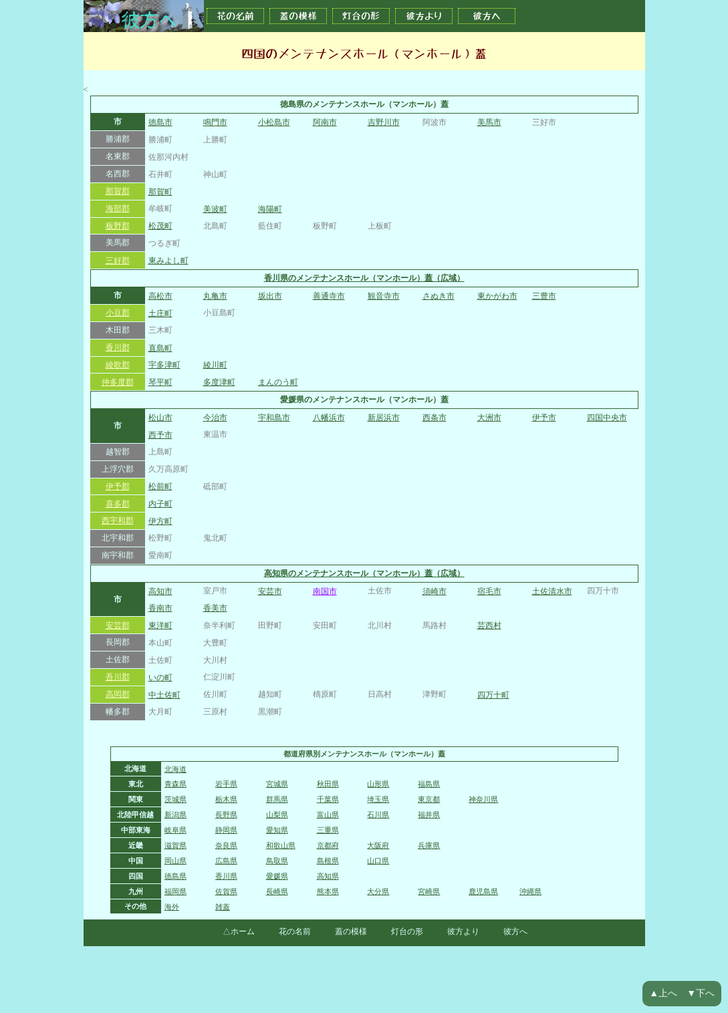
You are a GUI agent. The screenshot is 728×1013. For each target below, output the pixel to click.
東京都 (429, 799)
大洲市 (489, 417)
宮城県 (277, 784)
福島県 (429, 784)
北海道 (135, 768)
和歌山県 (280, 845)
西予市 (160, 435)
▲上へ (663, 993)
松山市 (160, 417)
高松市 (160, 296)
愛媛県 (277, 876)
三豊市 (544, 296)
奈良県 (226, 845)
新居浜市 (384, 417)
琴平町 (160, 382)
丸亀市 (215, 296)
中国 (135, 861)
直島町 (160, 348)
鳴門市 (215, 122)
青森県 (175, 784)
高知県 (328, 876)
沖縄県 (530, 891)
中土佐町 (164, 695)
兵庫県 (429, 845)
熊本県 (328, 891)
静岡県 (226, 830)
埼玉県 (378, 799)
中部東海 (135, 830)
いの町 (160, 677)
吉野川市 (384, 122)
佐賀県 (226, 891)
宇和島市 (274, 417)
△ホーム (239, 931)
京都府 (328, 845)
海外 (171, 907)
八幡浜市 (329, 417)
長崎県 (277, 891)
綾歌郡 (118, 365)
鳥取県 (277, 861)
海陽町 (270, 209)
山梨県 (277, 815)
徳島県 (175, 876)
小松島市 (274, 122)
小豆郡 (118, 312)
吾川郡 (118, 677)
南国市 (325, 591)
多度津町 (219, 382)
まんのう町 (278, 382)
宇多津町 (164, 365)
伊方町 (160, 521)
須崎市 (434, 591)
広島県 (226, 861)
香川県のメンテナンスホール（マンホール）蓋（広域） (364, 278)
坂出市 (270, 296)
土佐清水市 (552, 591)
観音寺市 (384, 296)
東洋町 (160, 625)
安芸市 (270, 591)
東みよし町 (168, 260)
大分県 (378, 891)
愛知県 (277, 830)
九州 (135, 891)
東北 (135, 784)
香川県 (226, 876)
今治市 (215, 417)
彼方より (424, 16)
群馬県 (277, 799)
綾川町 (215, 365)
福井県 (429, 815)
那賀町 (160, 191)
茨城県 (175, 799)
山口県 (378, 861)
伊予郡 (118, 486)
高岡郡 (118, 694)
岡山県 (175, 861)
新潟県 (175, 815)
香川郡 (118, 347)
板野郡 (118, 226)
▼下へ (701, 993)
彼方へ (487, 16)
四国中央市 (607, 417)
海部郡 (118, 208)
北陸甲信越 (135, 815)
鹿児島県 (483, 891)
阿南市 (325, 122)
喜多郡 (118, 504)
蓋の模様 (298, 16)
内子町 (160, 504)
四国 (135, 876)
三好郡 (118, 260)
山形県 (378, 784)
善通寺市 (329, 296)
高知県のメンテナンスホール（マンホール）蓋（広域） (364, 573)
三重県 (328, 830)
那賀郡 (118, 191)
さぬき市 (438, 296)
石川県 (378, 815)
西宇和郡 (118, 520)
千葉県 (328, 799)
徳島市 (160, 122)
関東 (135, 799)
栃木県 (226, 799)
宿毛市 (489, 591)
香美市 (215, 608)
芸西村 (489, 625)
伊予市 (544, 417)
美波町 (215, 209)
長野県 (226, 815)
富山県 (328, 815)
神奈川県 (483, 799)
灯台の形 (361, 16)
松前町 (160, 486)
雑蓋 (222, 907)
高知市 (160, 591)
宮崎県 (429, 891)
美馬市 (489, 122)
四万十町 (493, 695)
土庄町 (160, 313)
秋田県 (328, 784)
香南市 (160, 608)
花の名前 (235, 16)
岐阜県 (175, 830)
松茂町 (160, 226)
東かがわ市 (497, 296)
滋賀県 (175, 845)
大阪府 (378, 845)
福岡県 (175, 891)
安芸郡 (118, 625)
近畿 (135, 845)
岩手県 (226, 784)
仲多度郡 (118, 382)
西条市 (434, 417)
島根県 (328, 861)
